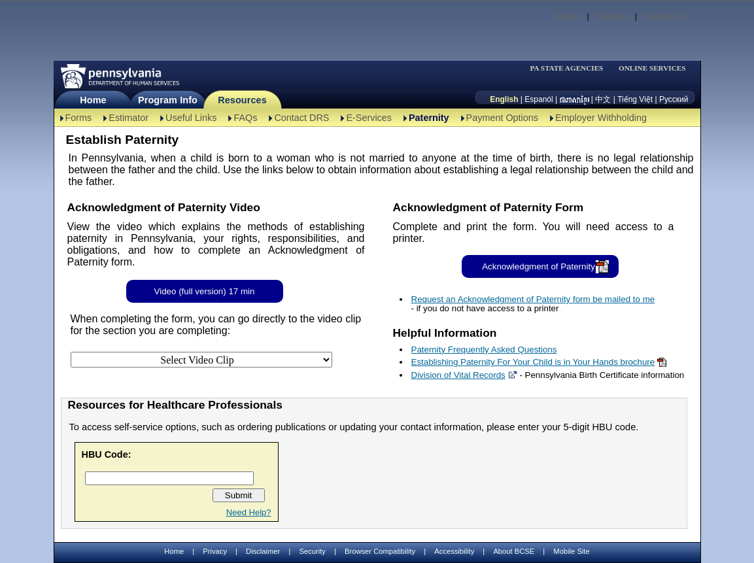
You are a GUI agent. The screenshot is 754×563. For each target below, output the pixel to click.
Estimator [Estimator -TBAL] (128, 117)
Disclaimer (263, 551)
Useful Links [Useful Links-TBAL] (190, 117)
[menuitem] (571, 68)
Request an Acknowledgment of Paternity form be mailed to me (533, 299)
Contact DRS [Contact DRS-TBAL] (301, 117)
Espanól (538, 99)
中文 (603, 99)
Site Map (611, 16)
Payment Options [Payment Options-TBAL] (502, 117)
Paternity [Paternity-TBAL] (429, 117)
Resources (242, 100)
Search (567, 16)
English (504, 99)
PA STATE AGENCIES (566, 68)
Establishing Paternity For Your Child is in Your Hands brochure (533, 362)
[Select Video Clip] (201, 359)
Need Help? (248, 512)
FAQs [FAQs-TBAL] (245, 117)
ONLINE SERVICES (652, 68)
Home (93, 100)
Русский (674, 99)
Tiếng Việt (635, 99)
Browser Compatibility (380, 551)
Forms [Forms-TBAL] (78, 117)
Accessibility (454, 551)
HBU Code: (106, 454)
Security (312, 551)
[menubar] (571, 68)
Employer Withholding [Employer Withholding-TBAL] (601, 117)
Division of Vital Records (458, 375)
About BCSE (513, 551)
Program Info (167, 100)
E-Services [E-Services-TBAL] (369, 117)
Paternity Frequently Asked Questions (484, 349)
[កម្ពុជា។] (574, 99)
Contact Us (663, 16)
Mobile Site (571, 551)
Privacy (215, 551)
